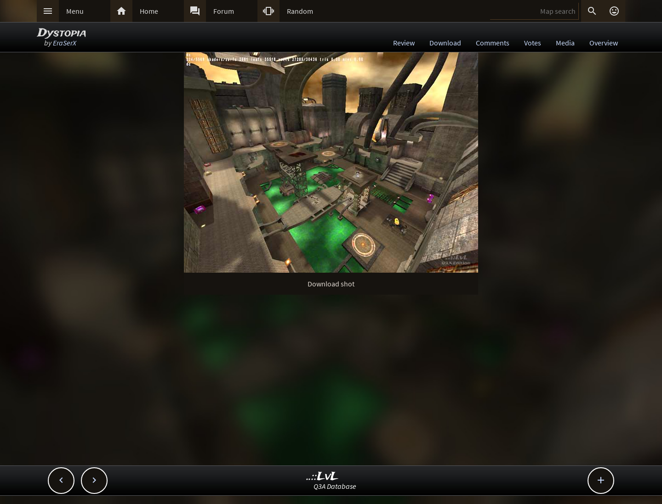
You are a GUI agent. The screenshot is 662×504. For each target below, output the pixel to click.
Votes (532, 42)
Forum (223, 11)
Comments (492, 42)
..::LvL (322, 477)
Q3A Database (335, 486)
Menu (75, 11)
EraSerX (64, 42)
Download (445, 42)
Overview (603, 42)
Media (565, 42)
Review (404, 42)
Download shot (331, 283)
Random (300, 11)
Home (149, 11)
